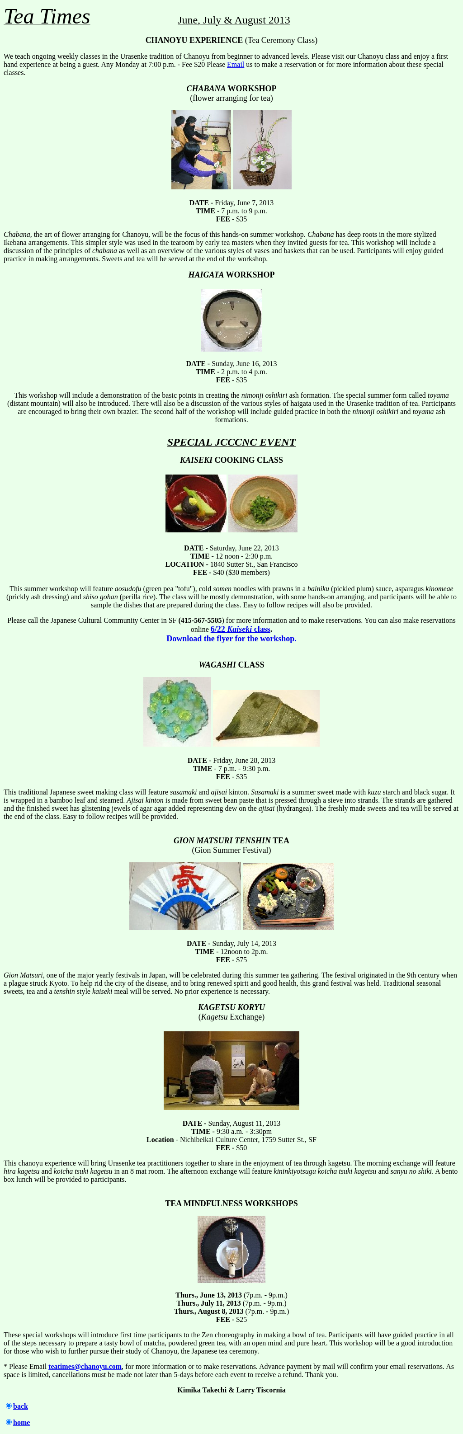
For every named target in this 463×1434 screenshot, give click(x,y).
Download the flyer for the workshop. (231, 638)
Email (235, 64)
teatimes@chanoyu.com (85, 1366)
